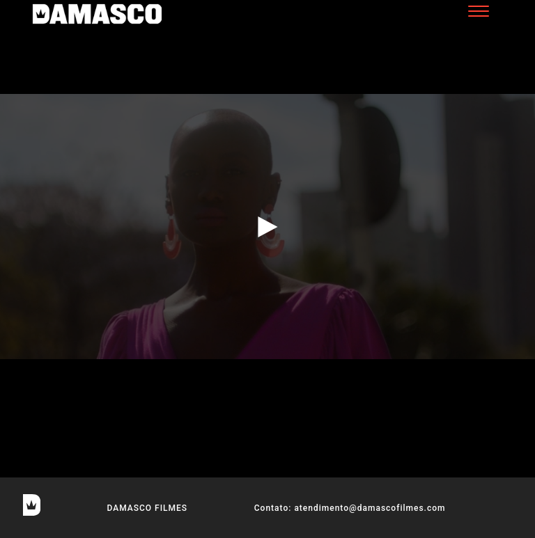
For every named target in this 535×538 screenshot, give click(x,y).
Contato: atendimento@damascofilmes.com (350, 508)
